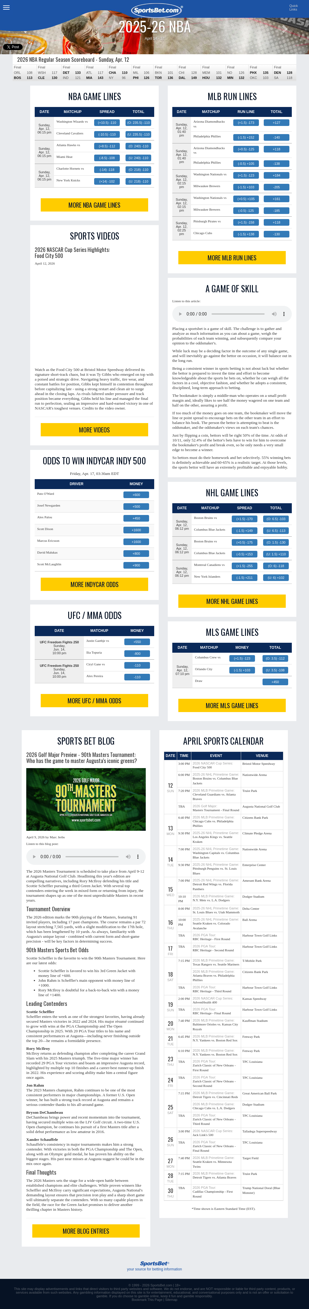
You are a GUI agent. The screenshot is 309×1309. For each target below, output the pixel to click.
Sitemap (171, 1299)
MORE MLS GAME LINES (232, 705)
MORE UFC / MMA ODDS (94, 700)
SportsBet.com (161, 1285)
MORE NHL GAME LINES (232, 601)
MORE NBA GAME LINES (94, 204)
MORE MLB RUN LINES (232, 257)
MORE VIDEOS (94, 429)
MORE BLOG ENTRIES (86, 1230)
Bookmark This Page (147, 1299)
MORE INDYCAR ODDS (95, 584)
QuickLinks (293, 7)
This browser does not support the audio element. (232, 314)
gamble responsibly (197, 1296)
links (79, 1289)
